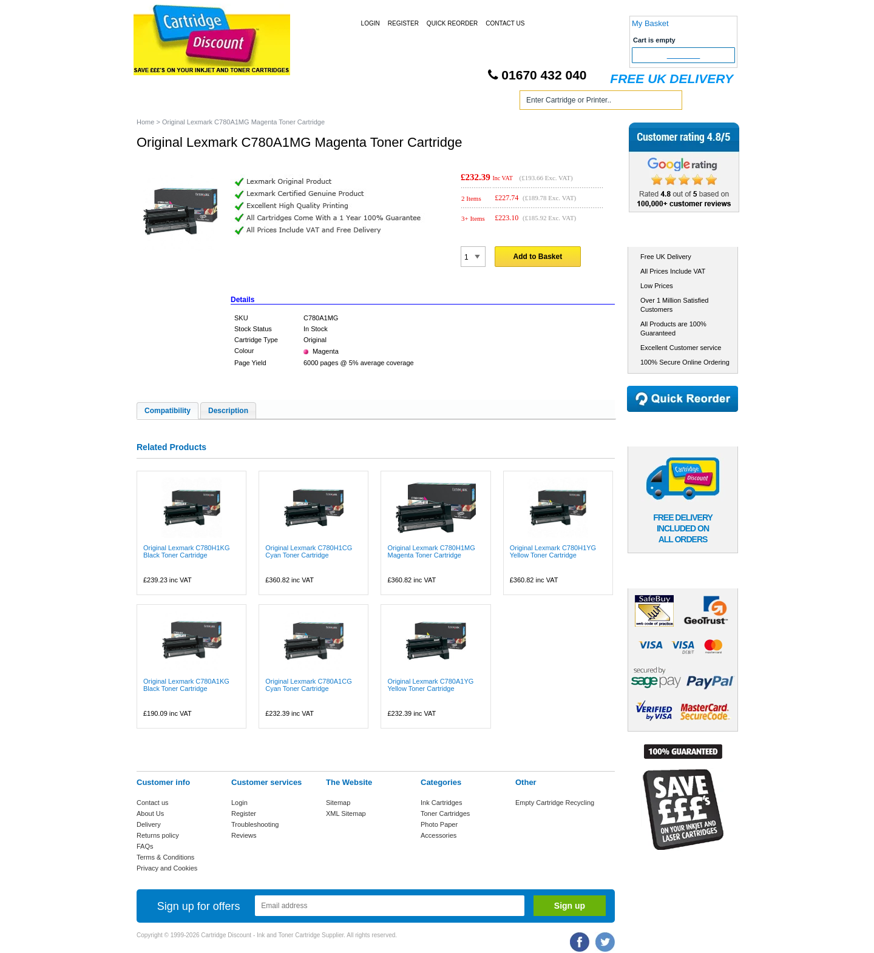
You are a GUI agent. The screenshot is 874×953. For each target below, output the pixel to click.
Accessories (438, 835)
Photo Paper (439, 824)
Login (370, 23)
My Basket (650, 23)
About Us (150, 813)
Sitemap (338, 802)
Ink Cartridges (229, 102)
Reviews (244, 835)
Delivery (149, 824)
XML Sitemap (346, 813)
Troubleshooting (255, 824)
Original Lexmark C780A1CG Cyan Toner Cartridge (308, 685)
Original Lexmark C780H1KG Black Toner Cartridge (186, 551)
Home (160, 102)
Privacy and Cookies (167, 868)
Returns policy (158, 835)
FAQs (145, 846)
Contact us (153, 802)
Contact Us (505, 23)
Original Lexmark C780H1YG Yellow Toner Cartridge (553, 551)
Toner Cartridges (320, 102)
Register (403, 23)
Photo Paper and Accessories (439, 102)
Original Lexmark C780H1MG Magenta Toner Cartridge (431, 551)
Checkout (683, 55)
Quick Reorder (452, 23)
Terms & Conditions (165, 857)
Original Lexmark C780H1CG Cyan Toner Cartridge (308, 551)
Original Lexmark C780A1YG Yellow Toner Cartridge (430, 685)
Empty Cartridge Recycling (554, 802)
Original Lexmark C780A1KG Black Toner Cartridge (186, 685)
